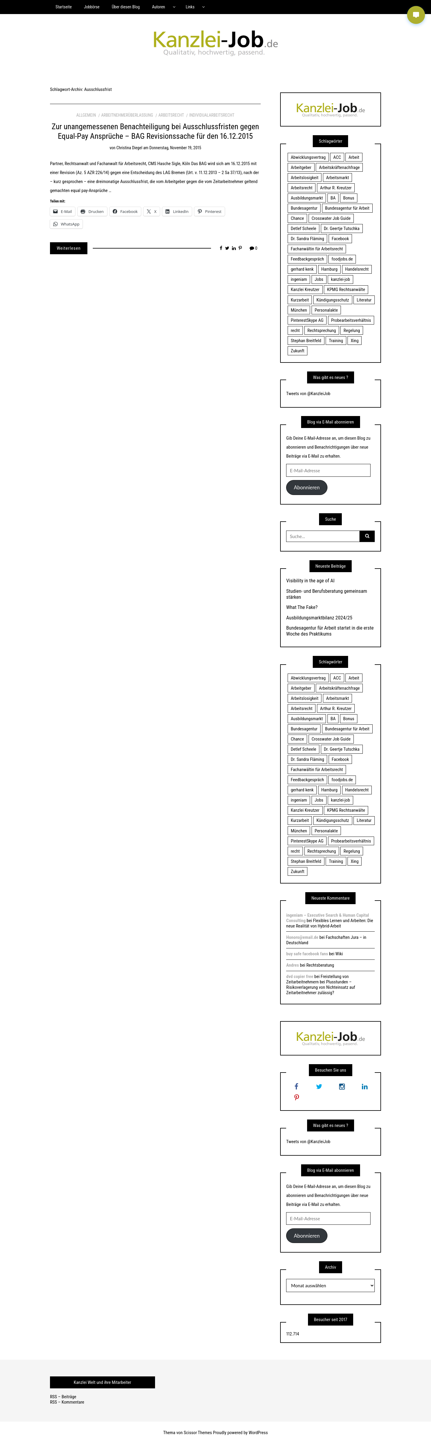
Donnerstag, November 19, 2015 (175, 147)
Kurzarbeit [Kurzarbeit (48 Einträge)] (300, 300)
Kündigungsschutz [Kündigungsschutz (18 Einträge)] (332, 300)
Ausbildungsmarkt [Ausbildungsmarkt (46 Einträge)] (307, 198)
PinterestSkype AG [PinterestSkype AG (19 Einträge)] (307, 320)
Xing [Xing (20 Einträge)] (355, 340)
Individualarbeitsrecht (211, 115)
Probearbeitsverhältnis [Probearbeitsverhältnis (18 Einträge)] (351, 320)
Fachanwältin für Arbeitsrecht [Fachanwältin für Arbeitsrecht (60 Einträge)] (317, 249)
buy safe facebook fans (307, 953)
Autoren (158, 6)
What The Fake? (302, 607)
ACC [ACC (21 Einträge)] (337, 157)
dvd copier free (299, 976)
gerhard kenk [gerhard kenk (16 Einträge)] (302, 269)
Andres (292, 965)
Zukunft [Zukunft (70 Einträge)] (297, 351)
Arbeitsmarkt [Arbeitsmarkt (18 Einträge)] (337, 177)
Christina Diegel (129, 147)
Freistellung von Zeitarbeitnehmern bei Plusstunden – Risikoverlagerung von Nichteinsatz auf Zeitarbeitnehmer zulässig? (320, 984)
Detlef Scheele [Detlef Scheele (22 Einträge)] (303, 228)
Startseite (64, 6)
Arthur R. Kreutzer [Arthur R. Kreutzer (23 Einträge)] (335, 188)
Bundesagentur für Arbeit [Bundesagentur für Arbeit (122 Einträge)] (347, 208)
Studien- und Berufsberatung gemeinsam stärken (326, 594)
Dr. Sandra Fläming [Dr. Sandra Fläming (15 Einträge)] (307, 238)
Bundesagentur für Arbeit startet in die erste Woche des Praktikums (330, 631)
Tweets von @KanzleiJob (308, 393)
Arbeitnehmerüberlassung (127, 115)
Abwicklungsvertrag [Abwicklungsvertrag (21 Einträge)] (308, 157)
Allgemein (86, 115)
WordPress (258, 1432)
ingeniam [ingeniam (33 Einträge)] (299, 279)
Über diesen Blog (126, 6)
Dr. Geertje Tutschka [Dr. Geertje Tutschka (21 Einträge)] (341, 228)
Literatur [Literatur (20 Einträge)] (364, 300)
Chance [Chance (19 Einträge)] (297, 218)
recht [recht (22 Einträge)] (295, 330)
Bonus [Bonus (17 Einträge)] (348, 198)
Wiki (339, 953)
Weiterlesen (69, 248)
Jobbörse (91, 6)
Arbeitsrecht (171, 115)
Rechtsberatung (320, 965)
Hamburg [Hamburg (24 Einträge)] (329, 269)
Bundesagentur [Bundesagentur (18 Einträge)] (304, 208)
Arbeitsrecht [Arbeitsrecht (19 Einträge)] (301, 188)
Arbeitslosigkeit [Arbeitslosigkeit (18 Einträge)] (304, 177)
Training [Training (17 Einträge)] (336, 340)
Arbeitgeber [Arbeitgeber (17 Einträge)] (301, 167)
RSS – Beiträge (63, 1396)
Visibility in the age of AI (310, 581)
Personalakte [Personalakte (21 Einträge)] (326, 310)
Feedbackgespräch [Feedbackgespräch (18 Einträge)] (307, 259)
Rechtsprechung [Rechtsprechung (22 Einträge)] (321, 330)
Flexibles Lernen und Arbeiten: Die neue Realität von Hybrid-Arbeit (329, 923)
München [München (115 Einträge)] (299, 310)
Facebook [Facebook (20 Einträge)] (340, 238)
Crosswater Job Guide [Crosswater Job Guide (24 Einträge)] (331, 218)
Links (190, 6)
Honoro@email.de (302, 937)
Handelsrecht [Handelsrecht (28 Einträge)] (357, 269)
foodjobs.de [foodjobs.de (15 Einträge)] (342, 259)
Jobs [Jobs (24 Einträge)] (319, 279)
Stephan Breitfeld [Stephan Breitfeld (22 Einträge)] (306, 340)
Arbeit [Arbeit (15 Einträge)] (354, 157)
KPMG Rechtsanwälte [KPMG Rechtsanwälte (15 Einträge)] (346, 289)
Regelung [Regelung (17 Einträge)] (352, 330)
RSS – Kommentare (67, 1402)
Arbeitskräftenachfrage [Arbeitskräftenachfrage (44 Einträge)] (339, 167)
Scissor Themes (198, 1432)
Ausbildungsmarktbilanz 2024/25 (319, 618)
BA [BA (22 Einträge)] (333, 198)
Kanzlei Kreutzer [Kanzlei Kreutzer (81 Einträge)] (305, 289)
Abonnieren (307, 487)
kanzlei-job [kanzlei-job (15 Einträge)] (340, 279)
